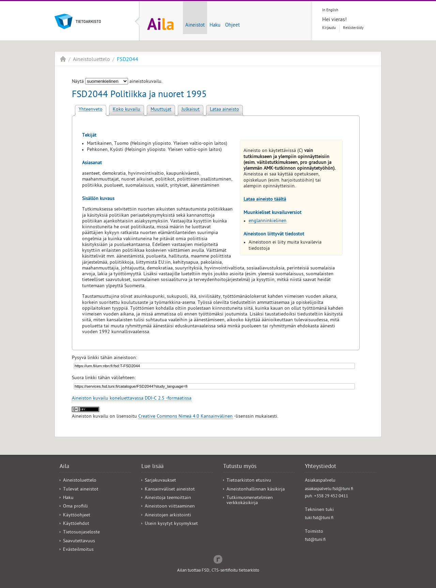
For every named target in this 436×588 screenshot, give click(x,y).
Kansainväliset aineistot (170, 490)
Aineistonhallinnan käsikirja (256, 490)
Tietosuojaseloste (81, 533)
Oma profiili (75, 507)
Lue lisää (152, 467)
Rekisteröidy (353, 28)
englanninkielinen (267, 221)
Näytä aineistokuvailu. (117, 82)
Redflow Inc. (218, 559)
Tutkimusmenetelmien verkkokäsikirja (250, 500)
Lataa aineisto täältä (265, 200)
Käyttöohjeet (76, 516)
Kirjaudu (329, 28)
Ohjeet (232, 25)
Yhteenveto (91, 110)
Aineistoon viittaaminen (170, 507)
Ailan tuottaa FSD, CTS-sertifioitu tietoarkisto (218, 570)
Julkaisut (191, 110)
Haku (214, 25)
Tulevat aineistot (80, 490)
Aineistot (195, 25)
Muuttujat (161, 110)
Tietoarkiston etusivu (249, 481)
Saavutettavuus (79, 541)
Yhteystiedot (320, 467)
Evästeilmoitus (78, 550)
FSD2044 (127, 60)
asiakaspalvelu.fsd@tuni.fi (329, 489)
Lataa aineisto (224, 110)
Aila (63, 59)
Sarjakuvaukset (160, 481)
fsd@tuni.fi (315, 540)
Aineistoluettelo (91, 60)
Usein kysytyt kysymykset (171, 524)
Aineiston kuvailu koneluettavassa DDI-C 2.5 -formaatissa (131, 399)
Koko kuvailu (126, 110)
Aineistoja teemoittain (168, 498)
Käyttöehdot (76, 524)
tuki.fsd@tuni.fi (319, 518)
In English (330, 10)
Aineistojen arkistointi (168, 516)
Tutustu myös (239, 467)
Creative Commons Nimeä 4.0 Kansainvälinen (185, 417)
